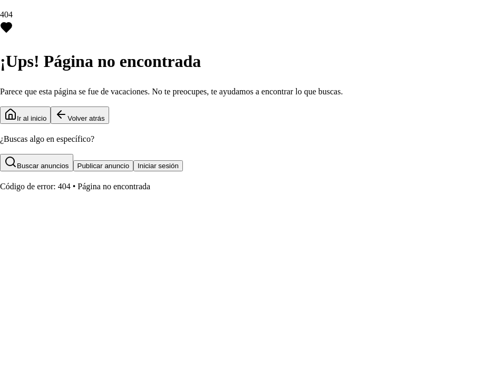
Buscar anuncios (36, 163)
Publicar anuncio (103, 166)
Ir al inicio (25, 115)
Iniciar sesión (158, 166)
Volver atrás (79, 115)
